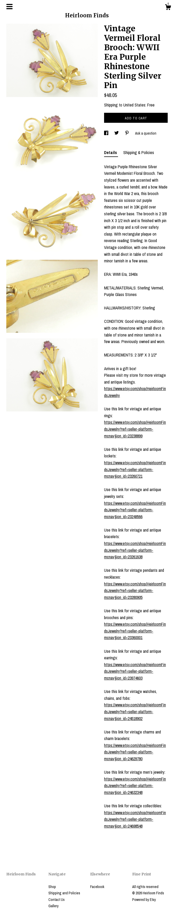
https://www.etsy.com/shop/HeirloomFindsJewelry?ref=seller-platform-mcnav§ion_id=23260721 (135, 469)
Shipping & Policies (138, 152)
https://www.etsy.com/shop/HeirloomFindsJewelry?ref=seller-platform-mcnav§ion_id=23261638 (135, 550)
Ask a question (145, 133)
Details (111, 152)
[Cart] (168, 8)
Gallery (53, 906)
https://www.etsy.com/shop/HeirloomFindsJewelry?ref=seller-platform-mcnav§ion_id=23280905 (135, 590)
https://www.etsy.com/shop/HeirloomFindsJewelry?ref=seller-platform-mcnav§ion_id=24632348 (135, 785)
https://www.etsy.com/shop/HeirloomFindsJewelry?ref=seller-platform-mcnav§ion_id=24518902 (135, 711)
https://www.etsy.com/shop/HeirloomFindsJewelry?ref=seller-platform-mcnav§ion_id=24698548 (135, 819)
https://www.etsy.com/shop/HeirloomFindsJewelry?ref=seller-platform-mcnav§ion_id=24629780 (135, 752)
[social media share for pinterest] (127, 133)
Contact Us (56, 899)
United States (134, 105)
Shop (52, 886)
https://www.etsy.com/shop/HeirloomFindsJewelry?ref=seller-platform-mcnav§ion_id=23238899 (135, 428)
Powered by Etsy (144, 899)
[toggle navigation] (9, 6)
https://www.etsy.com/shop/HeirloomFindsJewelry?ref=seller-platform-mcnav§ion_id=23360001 (135, 630)
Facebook (97, 886)
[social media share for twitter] (117, 133)
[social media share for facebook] (106, 133)
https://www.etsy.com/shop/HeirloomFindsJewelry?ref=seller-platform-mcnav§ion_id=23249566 (135, 509)
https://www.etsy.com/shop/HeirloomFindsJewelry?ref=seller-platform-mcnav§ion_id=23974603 (135, 671)
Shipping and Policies (64, 893)
